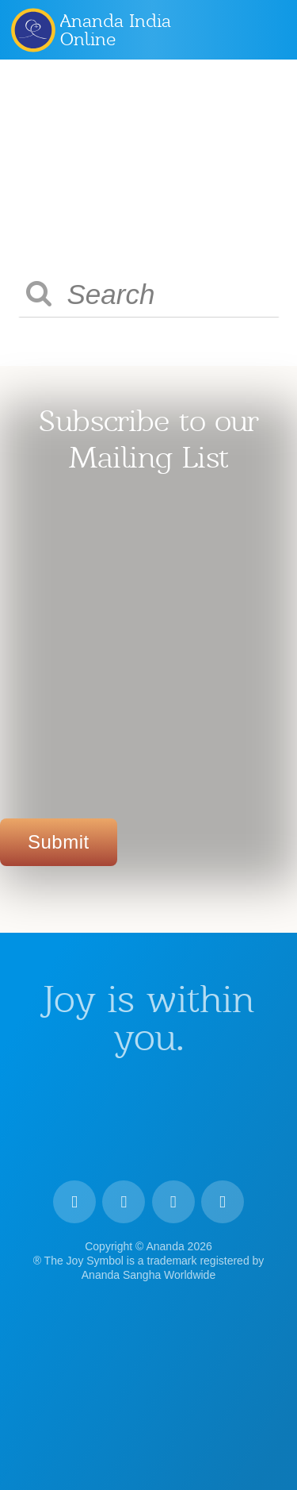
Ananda (32, 29)
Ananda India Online (115, 30)
